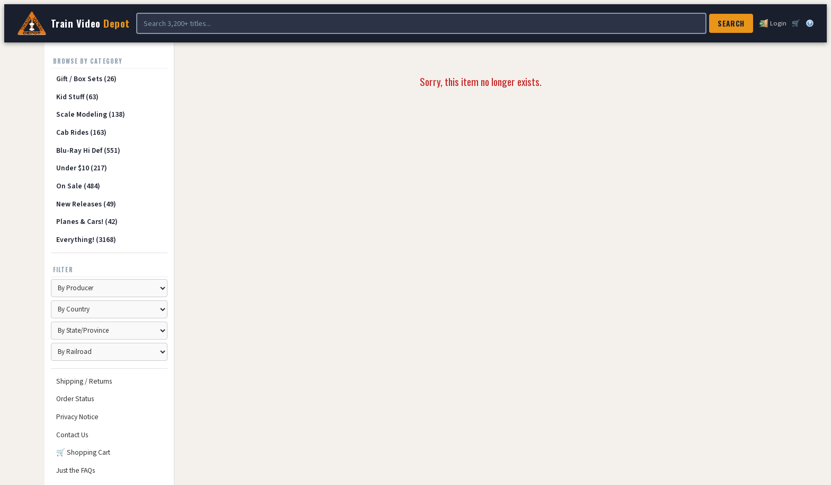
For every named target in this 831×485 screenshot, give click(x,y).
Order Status (75, 399)
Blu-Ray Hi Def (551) (88, 150)
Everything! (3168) (86, 240)
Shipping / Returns (84, 381)
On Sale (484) (78, 186)
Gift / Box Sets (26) (86, 79)
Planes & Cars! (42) (87, 221)
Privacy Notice (77, 417)
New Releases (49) (86, 204)
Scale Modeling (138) (90, 114)
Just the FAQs (75, 470)
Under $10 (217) (81, 168)
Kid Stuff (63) (77, 97)
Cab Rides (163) (81, 132)
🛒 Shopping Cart (83, 452)
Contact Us (72, 435)
